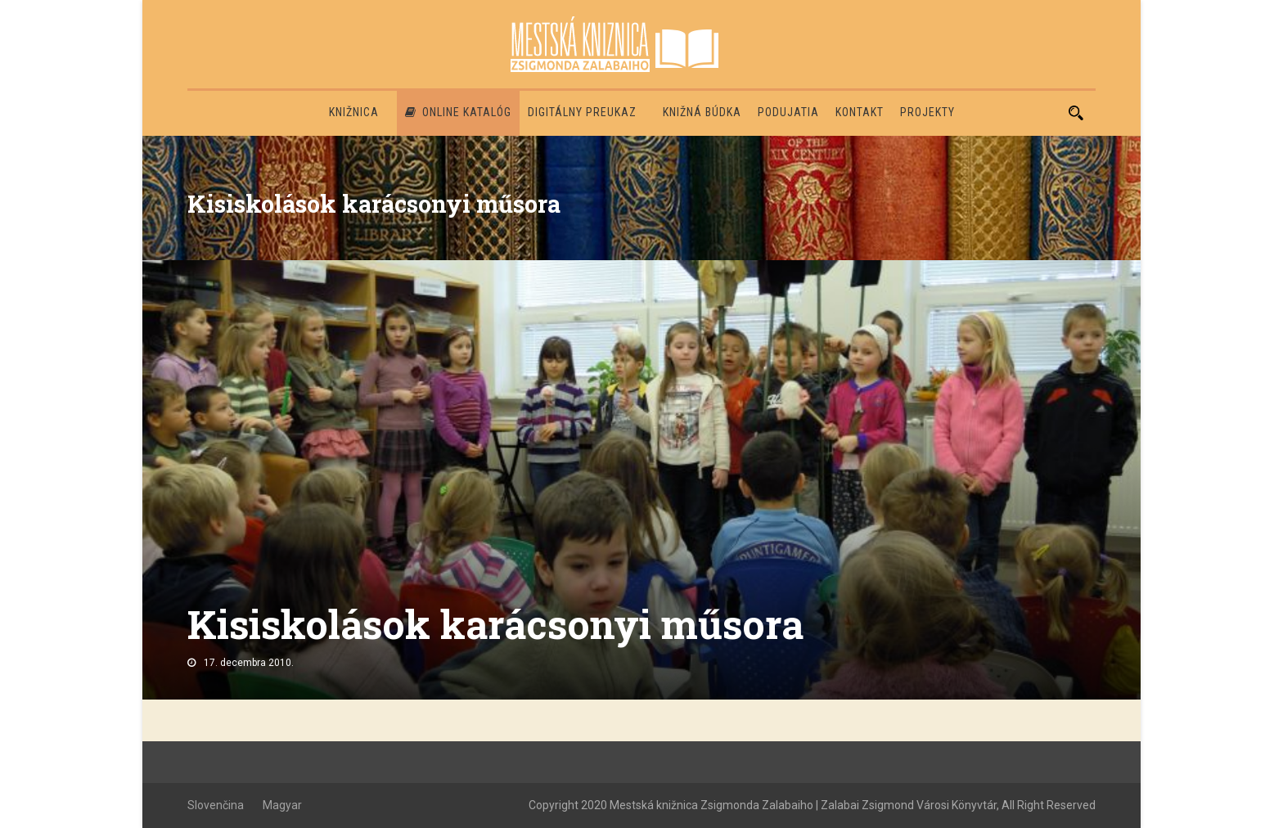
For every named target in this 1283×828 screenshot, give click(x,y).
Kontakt (859, 112)
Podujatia (788, 112)
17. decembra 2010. (249, 662)
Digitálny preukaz (582, 112)
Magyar (282, 805)
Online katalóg (458, 112)
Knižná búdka (702, 112)
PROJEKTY (927, 112)
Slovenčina (215, 805)
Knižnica (354, 112)
